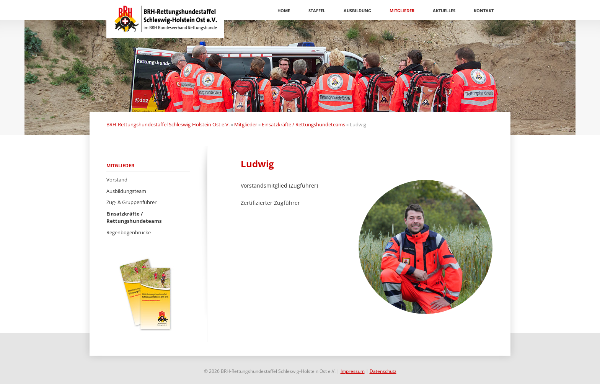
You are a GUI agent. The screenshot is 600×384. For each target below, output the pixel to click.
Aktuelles (444, 10)
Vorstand (116, 179)
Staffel (316, 10)
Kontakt (484, 10)
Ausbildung (357, 10)
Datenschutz (383, 371)
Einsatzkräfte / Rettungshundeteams (303, 124)
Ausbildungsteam (126, 191)
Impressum (353, 371)
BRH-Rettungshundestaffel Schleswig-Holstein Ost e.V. (168, 124)
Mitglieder (402, 10)
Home (283, 10)
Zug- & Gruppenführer (131, 202)
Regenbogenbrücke (128, 232)
